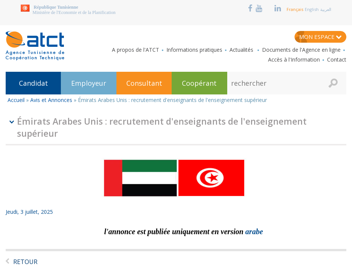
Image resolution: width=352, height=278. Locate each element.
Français (295, 9)
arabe (254, 231)
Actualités (242, 50)
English (312, 9)
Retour (25, 262)
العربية (325, 9)
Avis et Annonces (51, 99)
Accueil (16, 99)
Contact (336, 59)
